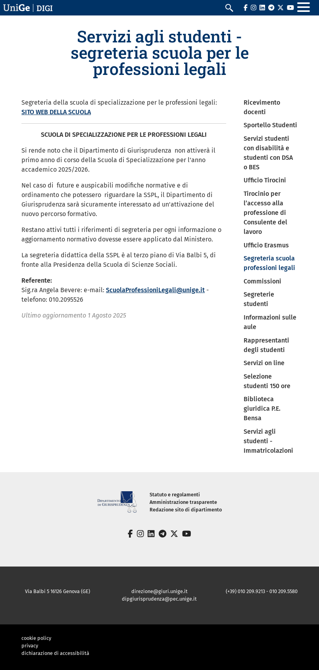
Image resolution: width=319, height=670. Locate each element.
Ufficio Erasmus (266, 245)
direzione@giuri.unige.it (159, 591)
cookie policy (36, 638)
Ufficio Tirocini (265, 180)
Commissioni (262, 281)
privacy (29, 646)
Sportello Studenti (270, 125)
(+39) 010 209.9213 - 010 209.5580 (262, 591)
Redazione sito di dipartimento (186, 510)
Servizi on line (264, 363)
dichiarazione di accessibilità (55, 653)
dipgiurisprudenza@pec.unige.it (159, 599)
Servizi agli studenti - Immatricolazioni (268, 441)
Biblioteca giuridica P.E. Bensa (262, 408)
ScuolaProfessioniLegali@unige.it (155, 290)
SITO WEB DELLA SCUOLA (56, 112)
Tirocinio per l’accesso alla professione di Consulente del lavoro (265, 212)
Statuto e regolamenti (175, 495)
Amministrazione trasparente (183, 502)
